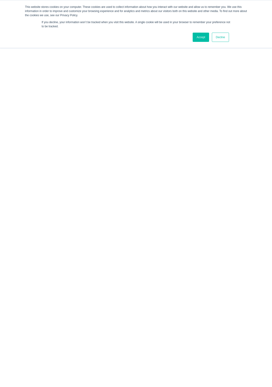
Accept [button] (201, 37)
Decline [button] (220, 37)
